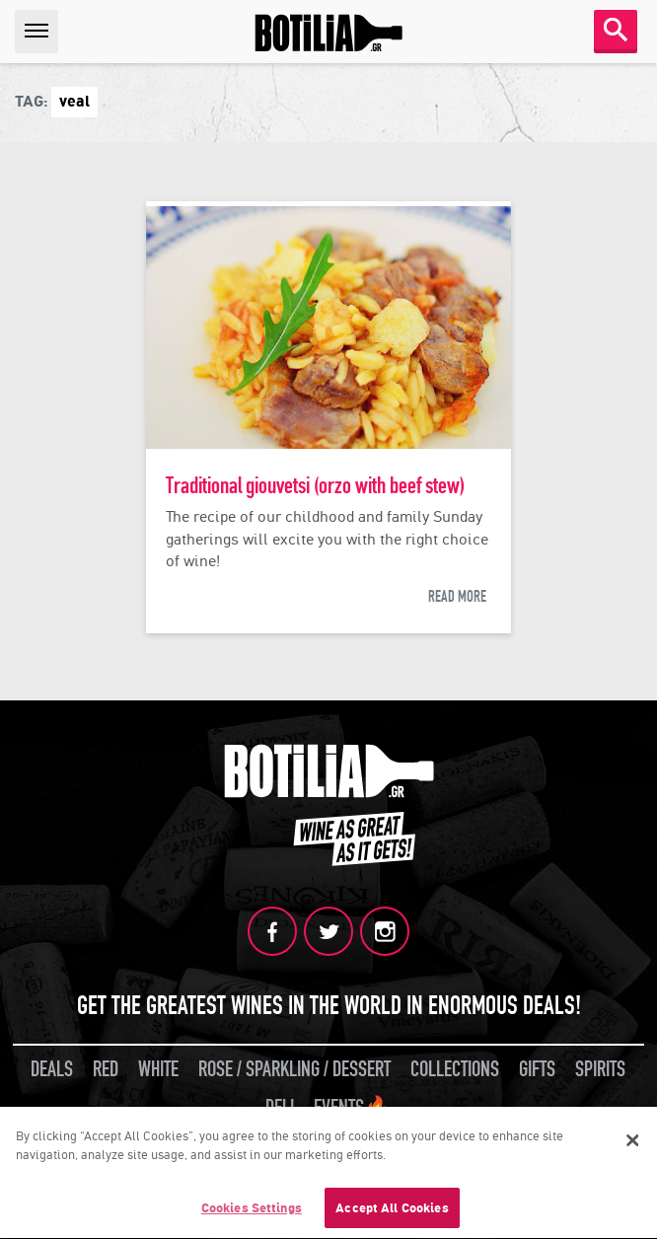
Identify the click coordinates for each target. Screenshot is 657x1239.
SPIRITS (600, 1069)
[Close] (632, 1141)
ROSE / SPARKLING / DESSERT (294, 1069)
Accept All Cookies (391, 1210)
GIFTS (537, 1069)
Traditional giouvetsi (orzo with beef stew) (315, 486)
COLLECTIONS (454, 1069)
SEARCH (615, 29)
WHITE (158, 1069)
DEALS (52, 1069)
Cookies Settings (251, 1210)
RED (105, 1069)
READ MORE (457, 597)
